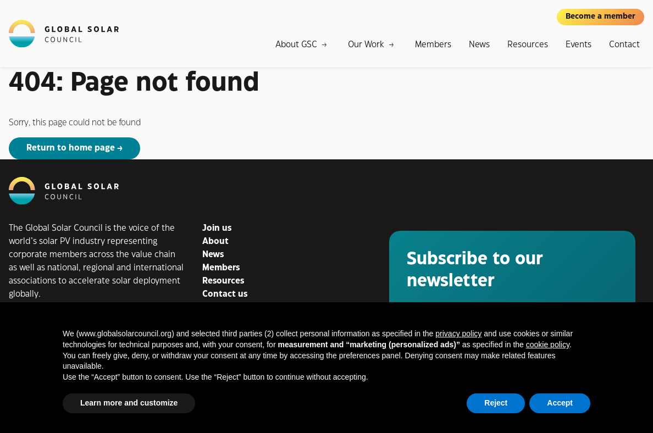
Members (433, 45)
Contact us (224, 294)
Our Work (366, 45)
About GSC (296, 45)
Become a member (600, 16)
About (215, 241)
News (479, 45)
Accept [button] (560, 402)
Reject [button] (495, 402)
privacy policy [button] (458, 333)
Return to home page (70, 148)
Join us (216, 228)
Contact (624, 45)
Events (578, 45)
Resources (527, 45)
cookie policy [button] (547, 344)
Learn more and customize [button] (129, 402)
